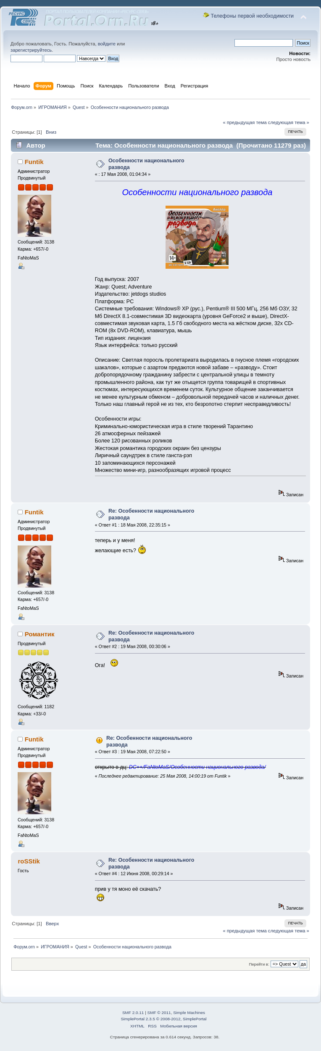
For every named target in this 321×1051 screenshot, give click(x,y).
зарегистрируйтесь (31, 50)
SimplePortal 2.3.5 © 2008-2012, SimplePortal (163, 1019)
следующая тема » (288, 122)
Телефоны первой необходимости (252, 16)
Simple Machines (189, 1012)
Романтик (40, 634)
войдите (107, 43)
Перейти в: (259, 964)
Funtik (34, 161)
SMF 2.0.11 (133, 1012)
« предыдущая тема (244, 122)
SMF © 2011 (159, 1012)
